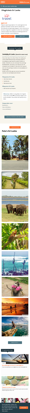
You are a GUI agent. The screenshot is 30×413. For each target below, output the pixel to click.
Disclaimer (17, 381)
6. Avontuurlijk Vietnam (10, 300)
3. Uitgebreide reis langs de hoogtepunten (11, 285)
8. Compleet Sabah (9, 309)
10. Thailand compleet (10, 319)
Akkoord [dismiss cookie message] (23, 407)
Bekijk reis (7, 366)
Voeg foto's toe (15, 127)
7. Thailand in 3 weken (9, 305)
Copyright (3, 381)
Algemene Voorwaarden (18, 379)
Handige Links (9, 379)
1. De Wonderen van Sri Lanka (11, 275)
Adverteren (3, 379)
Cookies (22, 381)
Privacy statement (9, 381)
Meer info (22, 36)
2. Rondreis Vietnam (9, 279)
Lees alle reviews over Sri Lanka (15, 117)
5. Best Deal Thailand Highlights (12, 295)
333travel (4, 23)
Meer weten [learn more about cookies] (5, 411)
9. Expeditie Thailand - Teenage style (12, 314)
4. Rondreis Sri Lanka (9, 290)
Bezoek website (8, 36)
